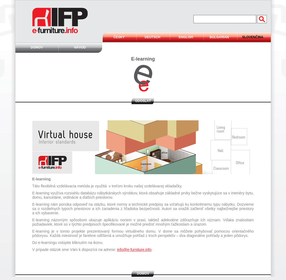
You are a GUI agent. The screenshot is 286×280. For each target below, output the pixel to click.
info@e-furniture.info (134, 249)
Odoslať (143, 101)
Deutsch (152, 37)
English (186, 37)
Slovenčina (252, 37)
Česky (119, 37)
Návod (80, 47)
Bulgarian (219, 37)
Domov (37, 47)
